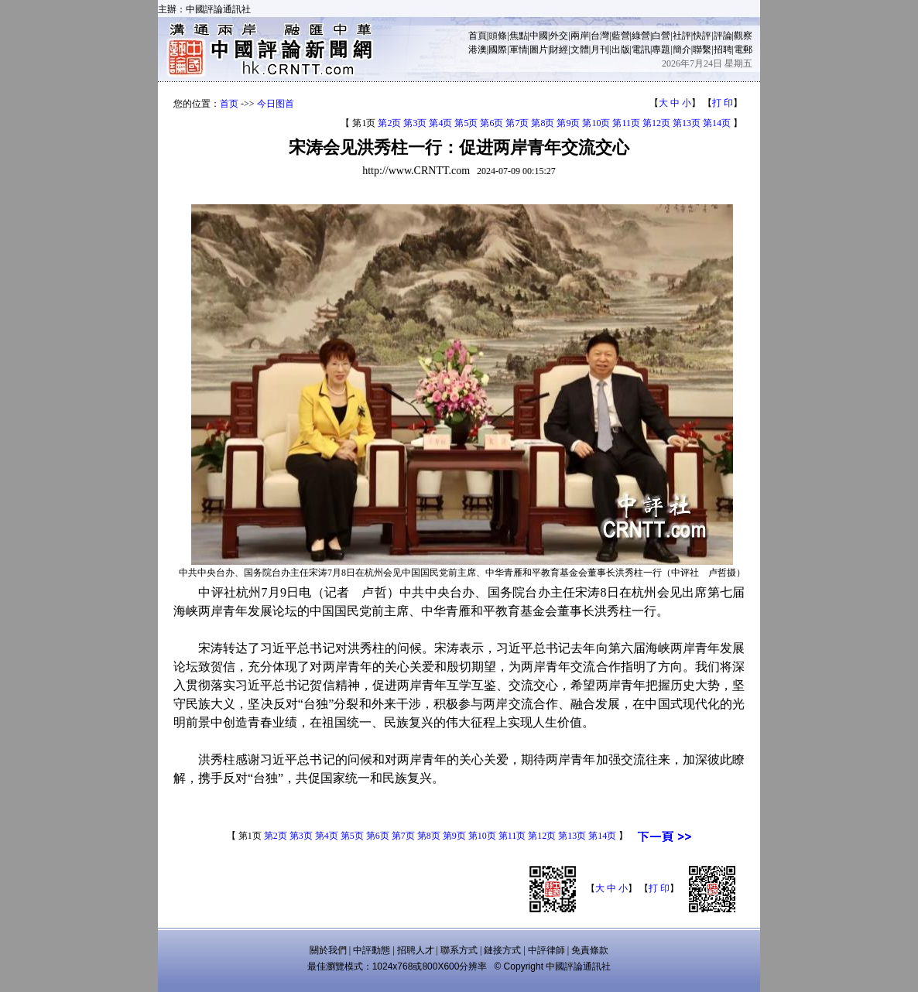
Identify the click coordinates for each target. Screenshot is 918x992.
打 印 (722, 102)
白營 (661, 35)
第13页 (686, 123)
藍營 (620, 35)
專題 (661, 49)
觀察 (743, 35)
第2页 (389, 123)
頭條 (497, 35)
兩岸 (579, 35)
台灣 (600, 35)
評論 (723, 35)
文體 (579, 49)
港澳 (477, 49)
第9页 (568, 123)
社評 (682, 35)
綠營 (641, 35)
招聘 (723, 49)
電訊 (641, 49)
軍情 (518, 49)
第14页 (717, 123)
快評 (702, 35)
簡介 (682, 49)
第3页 (414, 123)
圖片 (538, 49)
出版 (620, 49)
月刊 (600, 49)
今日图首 (275, 103)
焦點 (518, 35)
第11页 (626, 123)
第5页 (466, 123)
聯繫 (702, 49)
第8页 (542, 123)
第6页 (491, 123)
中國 (538, 35)
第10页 (596, 123)
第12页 (656, 123)
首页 (229, 103)
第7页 (517, 123)
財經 (559, 49)
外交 (559, 35)
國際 (497, 49)
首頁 (477, 35)
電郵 (743, 49)
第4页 (440, 123)
